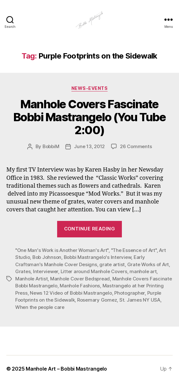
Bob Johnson (46, 257)
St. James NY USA (139, 300)
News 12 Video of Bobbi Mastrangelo (71, 293)
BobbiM (51, 146)
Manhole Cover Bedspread (80, 279)
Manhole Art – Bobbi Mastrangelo (66, 369)
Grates (22, 271)
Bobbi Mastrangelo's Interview (97, 257)
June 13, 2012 (89, 146)
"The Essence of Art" (134, 250)
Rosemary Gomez (97, 300)
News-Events (89, 88)
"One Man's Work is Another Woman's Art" (62, 250)
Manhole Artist (31, 279)
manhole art (142, 271)
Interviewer (45, 271)
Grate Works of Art (148, 264)
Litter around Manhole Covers (94, 271)
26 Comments (136, 146)
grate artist (112, 264)
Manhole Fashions (80, 286)
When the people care (39, 307)
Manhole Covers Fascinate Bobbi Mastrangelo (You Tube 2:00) (89, 117)
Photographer (129, 293)
